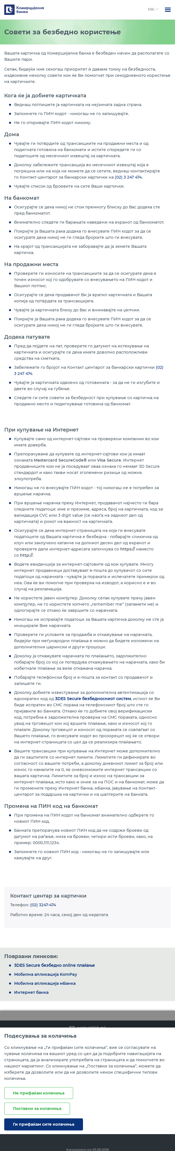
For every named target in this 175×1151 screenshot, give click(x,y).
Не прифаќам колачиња (38, 1093)
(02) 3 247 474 (128, 177)
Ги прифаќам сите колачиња (43, 1124)
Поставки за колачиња (37, 1108)
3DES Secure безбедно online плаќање (54, 965)
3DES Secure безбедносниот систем (93, 698)
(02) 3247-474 (43, 904)
